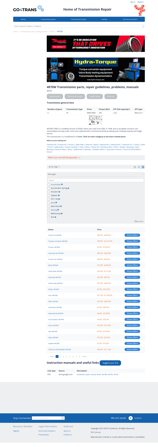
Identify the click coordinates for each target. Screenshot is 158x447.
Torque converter (71, 147)
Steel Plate (80, 144)
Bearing (50, 149)
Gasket (122, 147)
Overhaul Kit (51, 144)
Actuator (55, 192)
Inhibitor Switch (99, 149)
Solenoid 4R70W (54, 277)
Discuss (110, 96)
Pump (136, 144)
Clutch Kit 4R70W (54, 235)
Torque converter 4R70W (57, 241)
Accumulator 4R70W (56, 319)
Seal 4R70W (52, 331)
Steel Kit (89, 144)
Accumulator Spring (60, 188)
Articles (104, 19)
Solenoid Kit (104, 144)
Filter (116, 147)
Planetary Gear (106, 147)
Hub (81, 147)
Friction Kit (62, 144)
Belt (53, 217)
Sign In (132, 2)
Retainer (87, 149)
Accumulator (56, 184)
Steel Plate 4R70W (55, 271)
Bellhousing (57, 213)
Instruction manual (114, 149)
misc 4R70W (53, 295)
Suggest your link (110, 363)
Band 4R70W (53, 265)
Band (96, 144)
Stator (69, 149)
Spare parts (55, 96)
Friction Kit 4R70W (55, 259)
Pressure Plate (60, 149)
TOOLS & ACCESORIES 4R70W (59, 349)
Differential (78, 149)
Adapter (55, 195)
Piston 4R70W (53, 289)
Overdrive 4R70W (55, 307)
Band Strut (56, 206)
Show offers (132, 235)
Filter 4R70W (53, 301)
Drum (50, 147)
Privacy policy (43, 434)
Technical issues (74, 96)
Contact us (68, 434)
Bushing (130, 147)
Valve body (59, 147)
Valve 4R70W (53, 337)
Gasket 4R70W (53, 343)
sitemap (97, 432)
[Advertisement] (28, 69)
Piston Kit (95, 147)
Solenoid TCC (127, 144)
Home (23, 19)
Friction (71, 144)
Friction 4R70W (54, 247)
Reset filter (140, 221)
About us (67, 431)
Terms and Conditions (46, 431)
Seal (136, 147)
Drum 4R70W (53, 325)
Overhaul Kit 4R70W (56, 253)
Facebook (135, 418)
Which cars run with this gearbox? (63, 157)
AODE (80, 137)
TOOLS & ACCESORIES (131, 149)
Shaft (143, 144)
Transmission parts (48, 19)
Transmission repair (78, 19)
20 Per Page (54, 167)
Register (140, 2)
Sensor (49, 152)
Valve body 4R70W (55, 283)
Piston (87, 147)
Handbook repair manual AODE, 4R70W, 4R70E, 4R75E (97, 374)
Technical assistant (130, 19)
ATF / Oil (55, 199)
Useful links (95, 96)
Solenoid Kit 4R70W (55, 313)
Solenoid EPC (116, 144)
